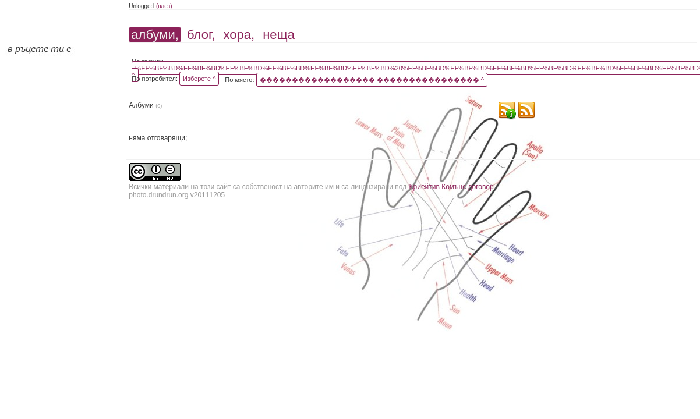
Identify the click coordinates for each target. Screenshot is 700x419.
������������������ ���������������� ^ (372, 79)
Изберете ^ (199, 78)
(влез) (164, 6)
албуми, (154, 34)
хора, (238, 34)
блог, (201, 34)
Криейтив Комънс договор (451, 187)
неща (279, 34)
